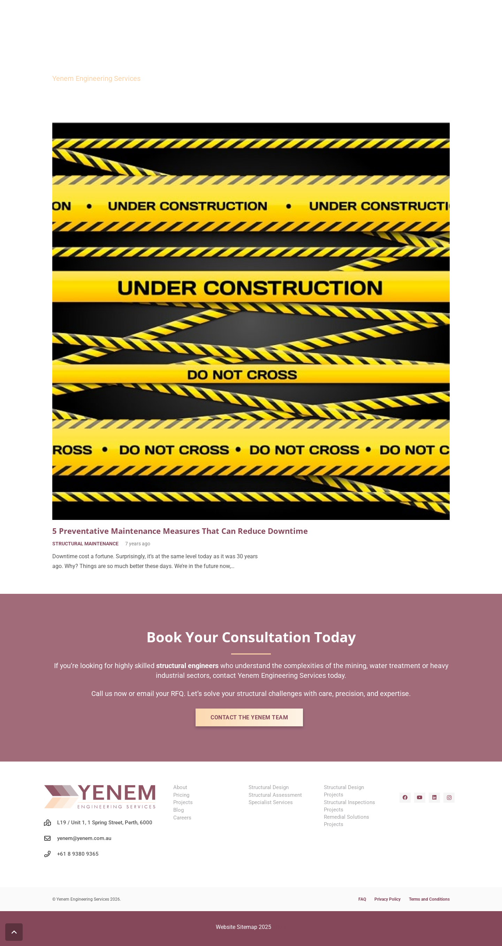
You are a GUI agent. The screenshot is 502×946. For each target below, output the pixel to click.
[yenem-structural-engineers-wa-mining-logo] (100, 796)
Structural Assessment (275, 795)
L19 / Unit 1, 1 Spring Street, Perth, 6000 (104, 822)
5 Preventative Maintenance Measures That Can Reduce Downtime (180, 530)
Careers (182, 818)
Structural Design (269, 787)
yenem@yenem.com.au (84, 838)
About (180, 787)
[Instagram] (449, 798)
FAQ (362, 899)
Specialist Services (271, 802)
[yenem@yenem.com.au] (50, 838)
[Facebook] (405, 798)
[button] (14, 932)
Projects (183, 802)
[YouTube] (419, 798)
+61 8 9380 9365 (78, 854)
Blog (178, 810)
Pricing (181, 795)
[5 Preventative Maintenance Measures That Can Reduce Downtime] (251, 127)
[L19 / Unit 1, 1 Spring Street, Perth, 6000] (50, 822)
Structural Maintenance (85, 544)
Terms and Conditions (429, 899)
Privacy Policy (387, 899)
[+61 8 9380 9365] (50, 854)
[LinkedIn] (434, 798)
